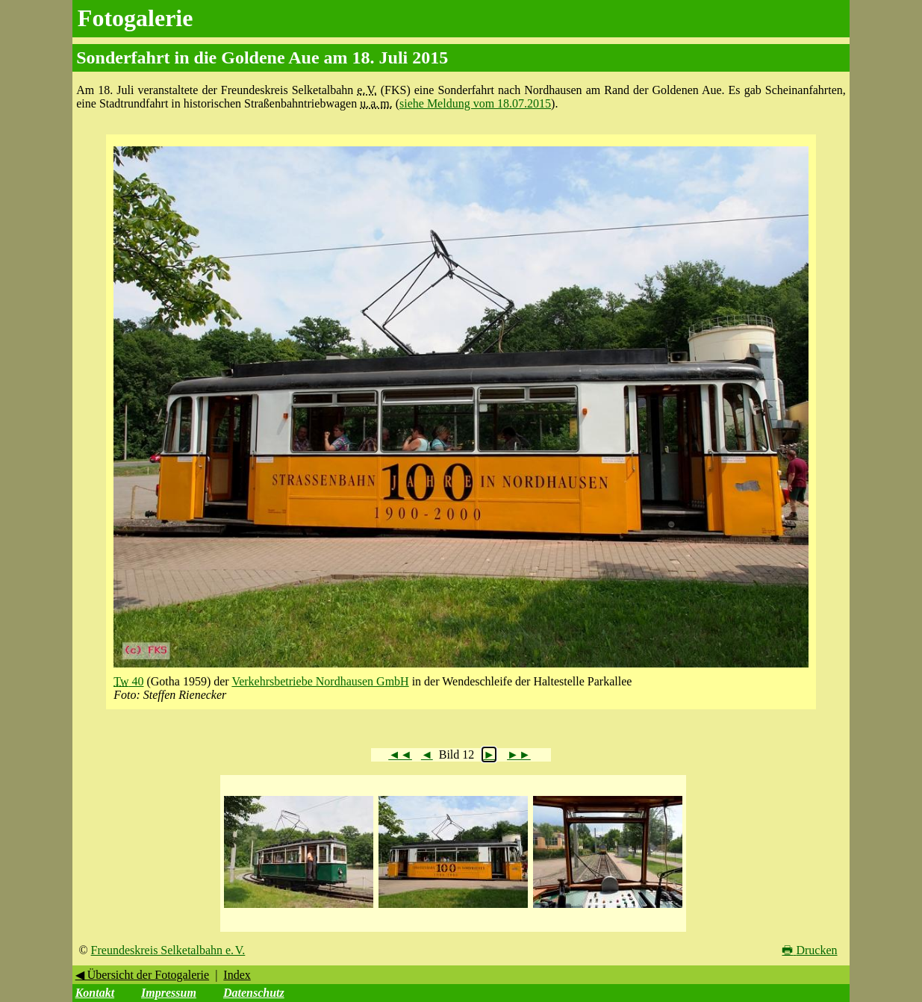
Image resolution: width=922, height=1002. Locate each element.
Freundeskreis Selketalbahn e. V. (168, 950)
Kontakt (94, 992)
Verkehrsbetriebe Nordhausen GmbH (319, 681)
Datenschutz (253, 992)
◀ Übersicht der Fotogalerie (142, 974)
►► (519, 754)
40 (128, 681)
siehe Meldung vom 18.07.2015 (475, 103)
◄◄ (400, 754)
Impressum (168, 992)
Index (236, 974)
